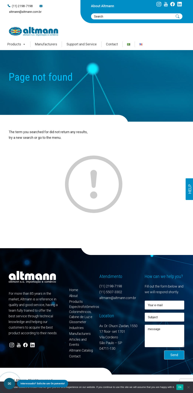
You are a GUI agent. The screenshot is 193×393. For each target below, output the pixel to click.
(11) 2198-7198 (22, 6)
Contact (112, 44)
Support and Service (81, 44)
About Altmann (102, 6)
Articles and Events (77, 341)
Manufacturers (46, 44)
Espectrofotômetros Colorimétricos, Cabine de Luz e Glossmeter (81, 314)
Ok (179, 387)
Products (16, 44)
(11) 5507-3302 (110, 292)
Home (73, 290)
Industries (76, 328)
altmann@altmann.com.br (25, 12)
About (73, 296)
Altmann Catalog (81, 350)
